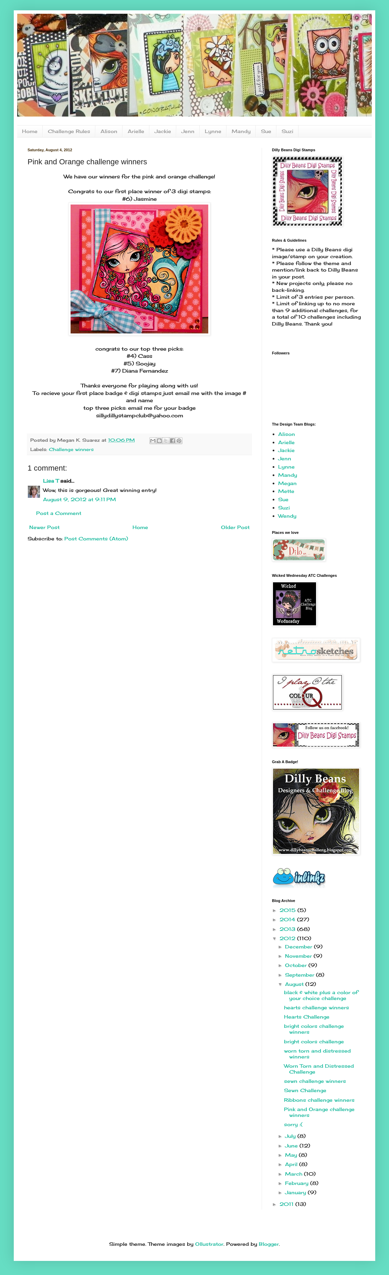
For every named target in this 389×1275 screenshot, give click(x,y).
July (291, 1136)
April (292, 1164)
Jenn (187, 131)
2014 (288, 919)
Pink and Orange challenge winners (319, 1112)
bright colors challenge (314, 1041)
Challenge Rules (69, 131)
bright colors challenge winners (314, 1029)
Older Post (235, 527)
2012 (288, 938)
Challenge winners (71, 449)
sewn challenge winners (315, 1081)
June (292, 1145)
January (296, 1192)
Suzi (287, 131)
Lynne (213, 131)
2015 (288, 910)
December (299, 946)
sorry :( (293, 1124)
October (296, 965)
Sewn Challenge (305, 1090)
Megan (287, 483)
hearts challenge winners (316, 1007)
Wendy (287, 516)
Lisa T (51, 481)
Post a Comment (58, 513)
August (295, 984)
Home (30, 131)
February (297, 1183)
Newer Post (44, 527)
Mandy (241, 131)
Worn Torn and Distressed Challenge (319, 1069)
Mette (286, 491)
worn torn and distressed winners (317, 1053)
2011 (287, 1204)
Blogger (269, 1244)
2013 (288, 929)
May (292, 1155)
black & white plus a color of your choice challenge (321, 995)
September (300, 975)
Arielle (136, 131)
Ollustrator (209, 1244)
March (294, 1174)
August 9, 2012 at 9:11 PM (79, 499)
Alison (109, 131)
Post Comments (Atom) (96, 538)
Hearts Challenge (306, 1017)
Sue (266, 131)
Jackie (163, 131)
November (299, 956)
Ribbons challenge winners (319, 1100)
